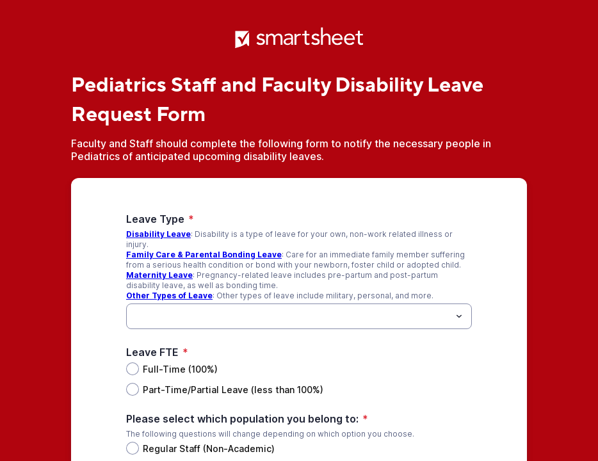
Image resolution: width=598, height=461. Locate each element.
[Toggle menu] (459, 316)
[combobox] (299, 316)
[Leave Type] (288, 316)
